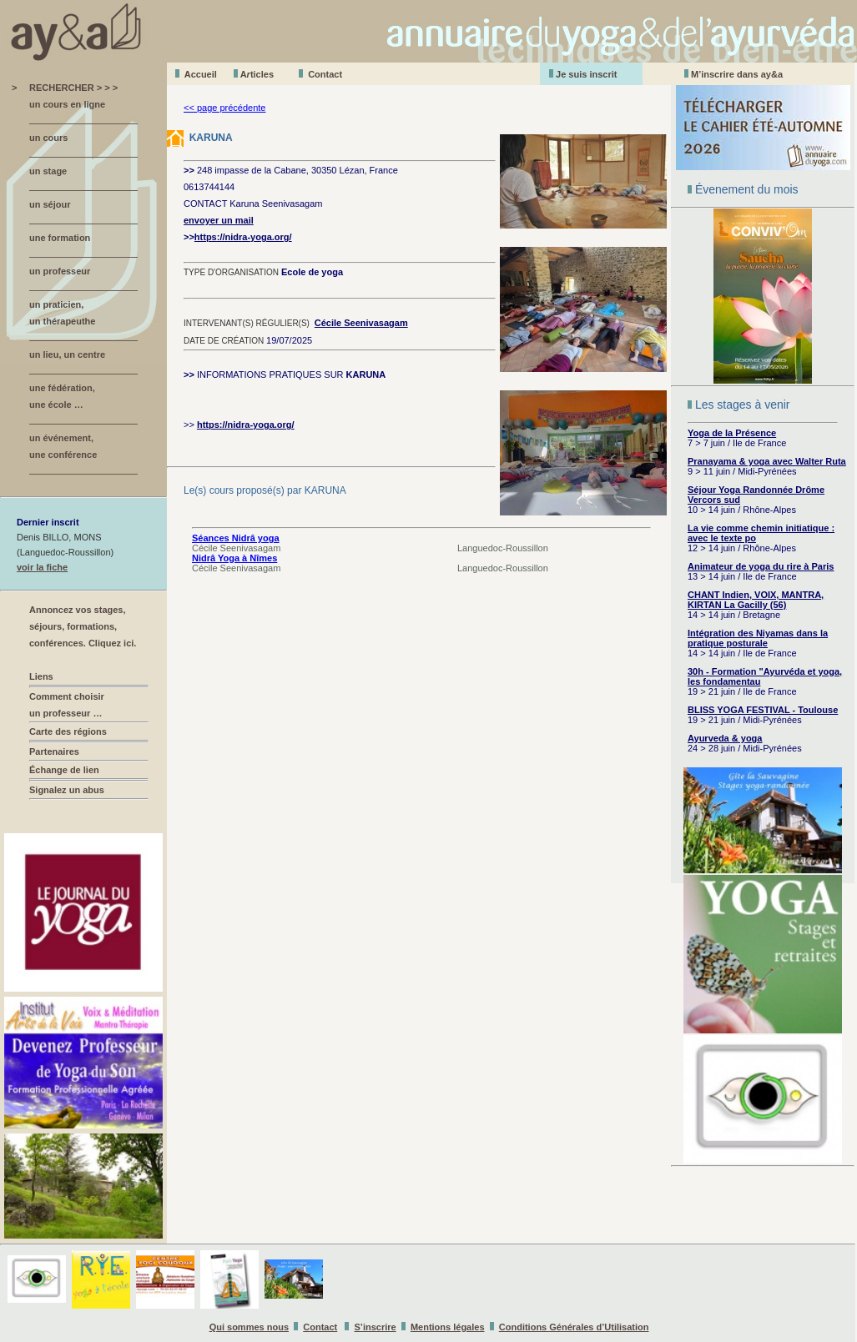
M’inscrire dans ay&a (737, 74)
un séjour (50, 204)
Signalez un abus (66, 790)
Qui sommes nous (249, 1327)
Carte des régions (68, 731)
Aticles (257, 74)
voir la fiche (42, 567)
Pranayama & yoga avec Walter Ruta (767, 461)
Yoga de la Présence (732, 433)
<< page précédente (224, 108)
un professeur (59, 271)
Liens (41, 676)
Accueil (200, 74)
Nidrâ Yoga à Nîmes (234, 558)
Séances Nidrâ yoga (236, 538)
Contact (325, 74)
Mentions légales (448, 1327)
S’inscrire (375, 1327)
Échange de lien (64, 770)
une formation (59, 238)
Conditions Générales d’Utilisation (574, 1327)
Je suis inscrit (586, 74)
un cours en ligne (67, 104)
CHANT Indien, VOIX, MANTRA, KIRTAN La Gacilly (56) (756, 600)
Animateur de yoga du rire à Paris (761, 566)
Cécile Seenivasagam (361, 323)
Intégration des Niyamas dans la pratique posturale (758, 638)
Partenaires (54, 751)
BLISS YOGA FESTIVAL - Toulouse (763, 710)
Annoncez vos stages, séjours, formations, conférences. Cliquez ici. (82, 626)
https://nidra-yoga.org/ (243, 237)
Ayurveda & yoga (725, 738)
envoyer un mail (219, 220)
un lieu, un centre (67, 354)
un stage (48, 171)
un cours (48, 138)
